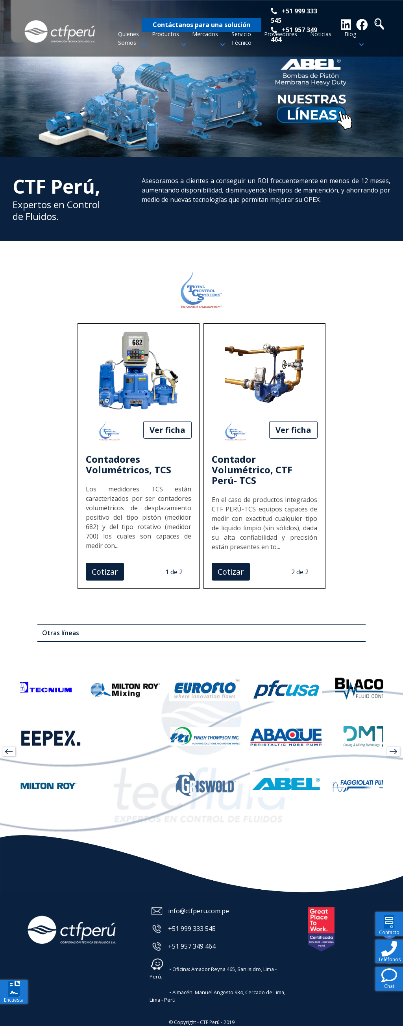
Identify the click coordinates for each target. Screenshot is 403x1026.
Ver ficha (167, 430)
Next (399, 78)
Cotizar (105, 571)
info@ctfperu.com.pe (198, 911)
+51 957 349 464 (192, 946)
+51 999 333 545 (192, 928)
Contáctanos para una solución (201, 24)
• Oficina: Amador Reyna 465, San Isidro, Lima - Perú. (213, 968)
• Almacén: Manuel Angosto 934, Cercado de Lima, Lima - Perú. (217, 991)
